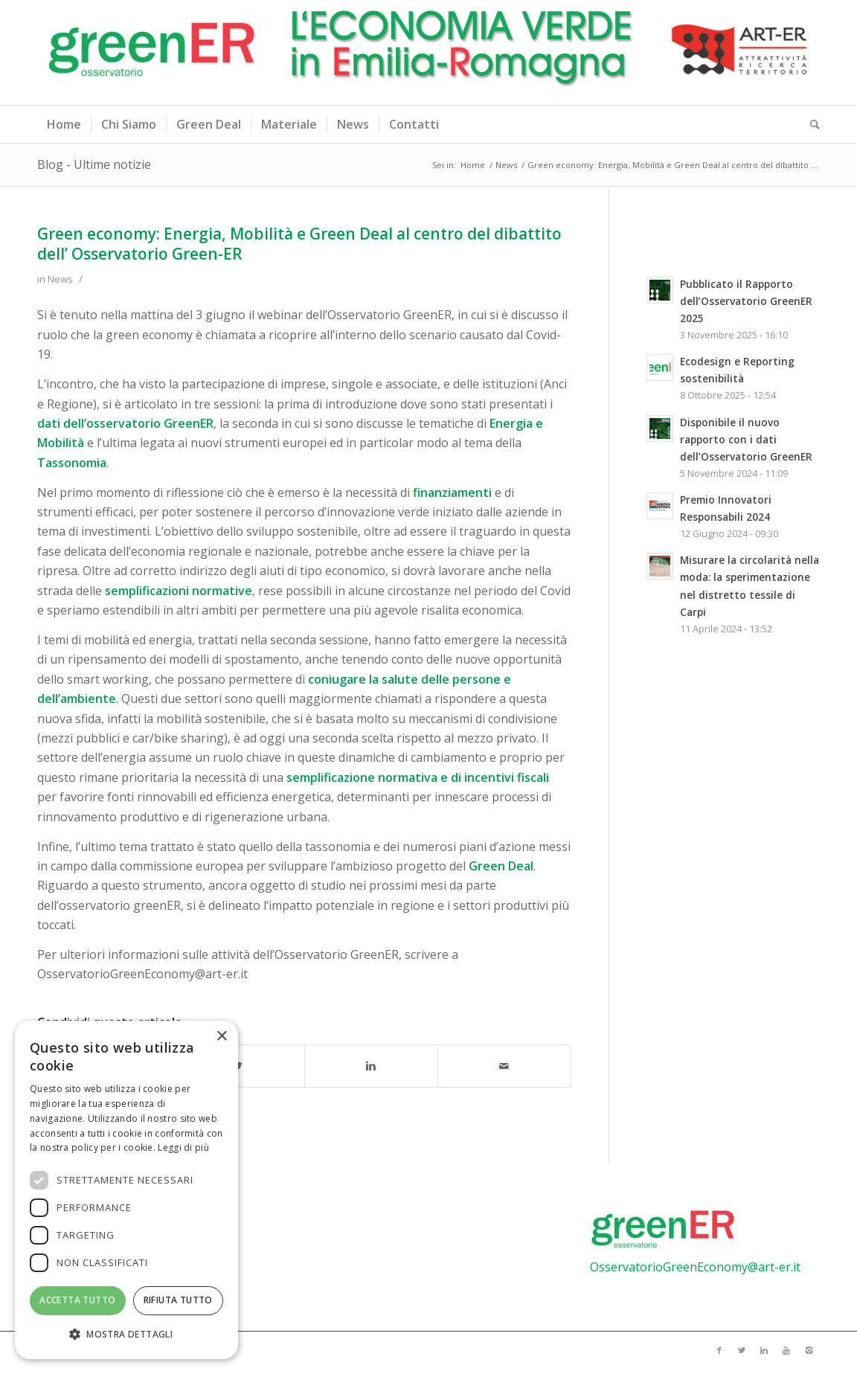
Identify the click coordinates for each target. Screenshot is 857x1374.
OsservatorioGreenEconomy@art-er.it (695, 1267)
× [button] (221, 1036)
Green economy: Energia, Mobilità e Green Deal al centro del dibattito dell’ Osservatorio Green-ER (299, 243)
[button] (126, 1334)
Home (472, 164)
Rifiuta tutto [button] (178, 1300)
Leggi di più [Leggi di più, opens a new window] (183, 1147)
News (506, 164)
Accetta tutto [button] (77, 1300)
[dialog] (126, 1190)
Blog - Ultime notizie (94, 164)
